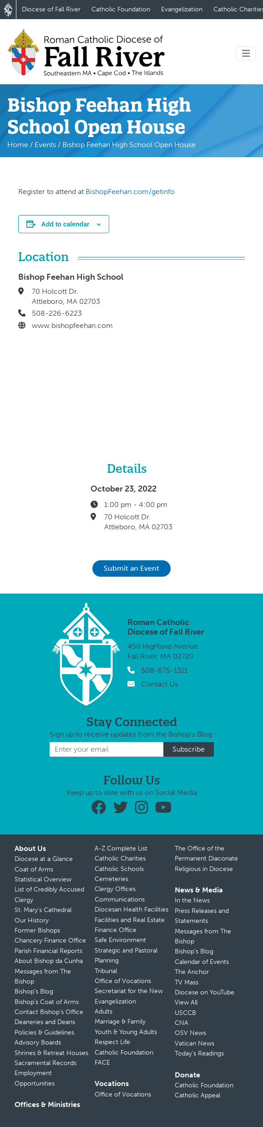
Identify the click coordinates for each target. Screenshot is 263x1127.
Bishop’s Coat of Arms (47, 1002)
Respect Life (112, 1042)
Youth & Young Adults (126, 1032)
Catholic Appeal (197, 1095)
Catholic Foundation (120, 9)
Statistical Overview (43, 879)
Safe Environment (120, 940)
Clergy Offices (115, 889)
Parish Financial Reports (48, 951)
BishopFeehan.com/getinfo (130, 191)
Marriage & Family (120, 1021)
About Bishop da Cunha (49, 961)
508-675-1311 (164, 670)
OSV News (190, 1033)
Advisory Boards (38, 1042)
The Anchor (192, 972)
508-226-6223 (57, 313)
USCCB (185, 1013)
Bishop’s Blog (34, 991)
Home (17, 144)
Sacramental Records (45, 1063)
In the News (192, 900)
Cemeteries (111, 879)
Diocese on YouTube (204, 992)
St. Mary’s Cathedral (43, 910)
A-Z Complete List (121, 848)
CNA (181, 1023)
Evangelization (181, 9)
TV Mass (186, 982)
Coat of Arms (34, 869)
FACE (102, 1062)
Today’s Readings (199, 1053)
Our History (32, 920)
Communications (120, 899)
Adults (103, 1011)
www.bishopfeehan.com (72, 325)
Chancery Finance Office (50, 940)
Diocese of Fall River (51, 9)
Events (45, 144)
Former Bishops (37, 930)
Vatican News (194, 1043)
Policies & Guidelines (44, 1032)
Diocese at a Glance (44, 859)
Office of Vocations (123, 981)
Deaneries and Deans (45, 1022)
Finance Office (116, 930)
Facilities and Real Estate (130, 920)
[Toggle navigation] (246, 53)
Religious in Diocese (204, 869)
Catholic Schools (119, 869)
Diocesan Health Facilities (131, 909)
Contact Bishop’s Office (49, 1012)
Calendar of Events (202, 962)
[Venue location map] (193, 350)
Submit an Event (131, 568)
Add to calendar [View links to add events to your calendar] (65, 224)
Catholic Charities (120, 858)
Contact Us (159, 684)
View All (186, 1002)
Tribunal (106, 971)
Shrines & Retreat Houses (51, 1053)
